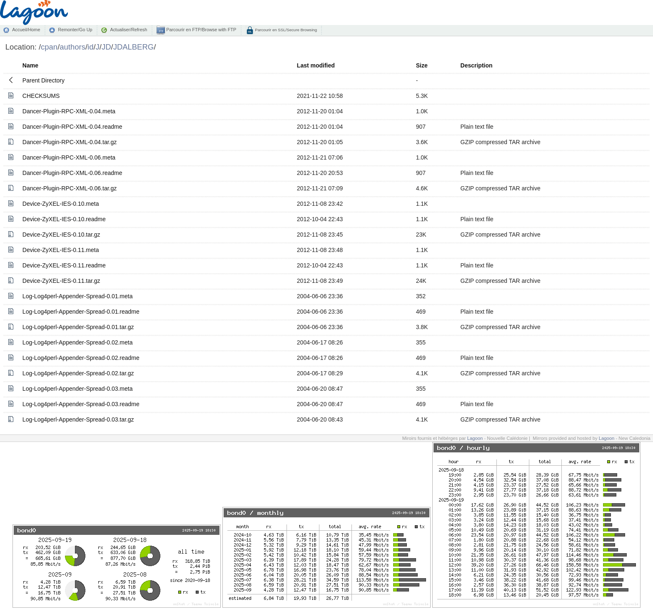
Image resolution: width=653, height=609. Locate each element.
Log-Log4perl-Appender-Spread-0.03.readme (81, 404)
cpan (49, 46)
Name (30, 65)
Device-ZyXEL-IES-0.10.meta (60, 203)
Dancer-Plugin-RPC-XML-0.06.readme (72, 173)
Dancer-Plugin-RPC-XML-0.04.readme (72, 126)
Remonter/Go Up (75, 29)
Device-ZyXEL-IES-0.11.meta (60, 250)
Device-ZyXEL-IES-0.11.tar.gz (61, 280)
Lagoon (475, 438)
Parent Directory (43, 80)
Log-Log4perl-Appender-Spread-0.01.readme (81, 311)
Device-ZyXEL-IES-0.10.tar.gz (61, 234)
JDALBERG (133, 46)
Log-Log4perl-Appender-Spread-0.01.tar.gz (78, 327)
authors (72, 46)
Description (477, 65)
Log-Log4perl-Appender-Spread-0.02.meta (77, 342)
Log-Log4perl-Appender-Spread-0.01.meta (77, 296)
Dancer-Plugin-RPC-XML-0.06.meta (68, 157)
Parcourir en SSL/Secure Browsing (285, 29)
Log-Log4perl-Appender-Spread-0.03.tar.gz (78, 419)
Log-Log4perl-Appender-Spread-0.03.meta (77, 388)
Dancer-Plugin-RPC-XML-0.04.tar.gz (69, 142)
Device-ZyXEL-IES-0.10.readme (64, 219)
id (90, 46)
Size (422, 65)
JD (106, 46)
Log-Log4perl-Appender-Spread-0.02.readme (81, 357)
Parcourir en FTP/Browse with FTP (200, 29)
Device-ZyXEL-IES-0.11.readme (64, 265)
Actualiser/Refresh (128, 29)
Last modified (316, 65)
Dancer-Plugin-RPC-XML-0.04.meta (68, 111)
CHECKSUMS (41, 95)
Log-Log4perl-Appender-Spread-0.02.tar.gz (78, 373)
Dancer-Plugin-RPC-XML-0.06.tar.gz (69, 188)
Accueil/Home (26, 29)
